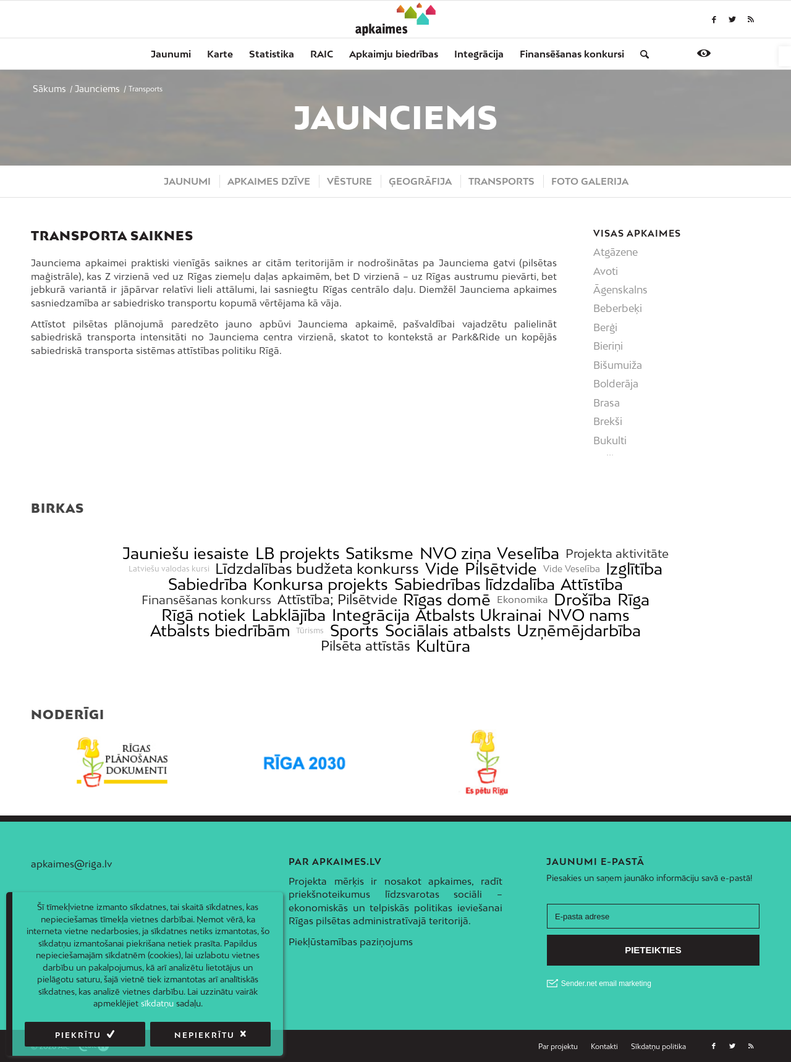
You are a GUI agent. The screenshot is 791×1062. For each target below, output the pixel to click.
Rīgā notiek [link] (203, 615)
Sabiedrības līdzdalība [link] (474, 584)
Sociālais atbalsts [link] (448, 630)
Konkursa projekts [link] (320, 584)
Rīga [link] (633, 599)
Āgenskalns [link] (620, 290)
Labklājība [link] (289, 615)
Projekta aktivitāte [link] (617, 553)
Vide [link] (442, 568)
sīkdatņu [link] (157, 1003)
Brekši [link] (607, 421)
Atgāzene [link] (615, 252)
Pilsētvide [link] (501, 568)
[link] (785, 56)
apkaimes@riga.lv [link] (71, 863)
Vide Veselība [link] (571, 569)
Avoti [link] (605, 271)
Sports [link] (354, 630)
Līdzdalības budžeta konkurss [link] (317, 569)
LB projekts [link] (297, 553)
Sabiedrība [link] (207, 584)
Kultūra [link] (443, 646)
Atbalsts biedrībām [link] (220, 630)
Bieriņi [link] (608, 346)
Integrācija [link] (371, 615)
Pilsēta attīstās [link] (365, 645)
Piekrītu (78, 1035)
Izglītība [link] (634, 568)
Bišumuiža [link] (617, 365)
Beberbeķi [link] (617, 308)
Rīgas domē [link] (447, 599)
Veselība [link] (528, 553)
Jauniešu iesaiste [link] (185, 553)
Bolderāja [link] (615, 383)
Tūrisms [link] (310, 630)
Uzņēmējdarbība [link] (579, 630)
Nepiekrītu (204, 1035)
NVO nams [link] (589, 615)
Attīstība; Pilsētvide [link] (337, 599)
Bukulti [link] (610, 440)
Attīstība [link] (591, 584)
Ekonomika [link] (522, 599)
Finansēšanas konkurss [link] (206, 599)
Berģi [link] (605, 327)
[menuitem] (171, 53)
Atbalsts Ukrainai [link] (478, 615)
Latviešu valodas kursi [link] (169, 569)
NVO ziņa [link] (455, 553)
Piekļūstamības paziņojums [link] (351, 941)
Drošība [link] (582, 599)
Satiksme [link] (379, 553)
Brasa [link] (606, 403)
